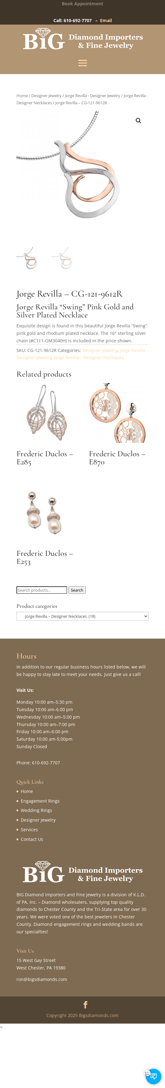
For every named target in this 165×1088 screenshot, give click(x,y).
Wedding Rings (36, 810)
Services (29, 829)
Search (77, 590)
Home (22, 95)
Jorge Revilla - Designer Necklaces (89, 357)
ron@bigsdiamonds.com (41, 979)
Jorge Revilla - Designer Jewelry (92, 95)
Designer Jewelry (46, 95)
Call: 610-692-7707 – (76, 20)
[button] (138, 120)
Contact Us (32, 839)
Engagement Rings (40, 801)
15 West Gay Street (36, 960)
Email (106, 20)
